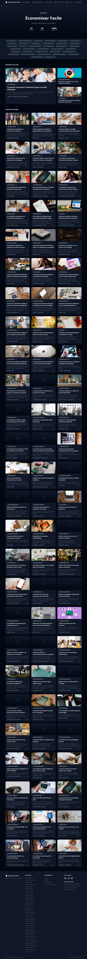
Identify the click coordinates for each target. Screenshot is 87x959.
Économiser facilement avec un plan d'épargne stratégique (72, 886)
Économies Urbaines (13, 54)
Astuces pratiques (36, 43)
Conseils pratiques (12, 43)
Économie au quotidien (58, 49)
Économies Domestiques (69, 51)
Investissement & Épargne (59, 54)
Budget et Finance (69, 2)
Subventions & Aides (55, 51)
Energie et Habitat (28, 51)
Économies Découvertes (44, 54)
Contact (46, 880)
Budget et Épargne (75, 40)
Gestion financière (75, 46)
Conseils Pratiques (24, 43)
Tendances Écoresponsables (28, 54)
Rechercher (78, 2)
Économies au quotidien (29, 49)
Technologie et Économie (41, 51)
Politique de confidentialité (51, 884)
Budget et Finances (12, 46)
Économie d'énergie (48, 46)
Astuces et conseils (75, 43)
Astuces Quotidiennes (62, 46)
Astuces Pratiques (16, 51)
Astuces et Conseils (16, 49)
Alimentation (23, 46)
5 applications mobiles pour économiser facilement (70, 889)
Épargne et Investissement (38, 2)
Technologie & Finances (38, 57)
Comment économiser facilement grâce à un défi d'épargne (71, 884)
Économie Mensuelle (62, 43)
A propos (47, 878)
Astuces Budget (48, 2)
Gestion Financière (74, 54)
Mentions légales (48, 882)
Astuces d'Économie (71, 49)
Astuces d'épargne (26, 2)
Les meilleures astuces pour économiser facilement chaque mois (72, 887)
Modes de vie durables (35, 46)
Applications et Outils (58, 2)
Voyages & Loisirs (50, 57)
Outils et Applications (48, 43)
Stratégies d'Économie (43, 49)
